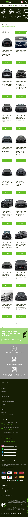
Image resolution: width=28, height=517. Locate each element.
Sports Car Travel (5, 399)
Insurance (3, 407)
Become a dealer (5, 396)
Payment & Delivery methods (8, 401)
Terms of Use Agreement (7, 414)
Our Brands (4, 386)
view (7, 62)
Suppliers (3, 391)
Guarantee (3, 388)
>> (25, 323)
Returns (3, 404)
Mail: (9, 441)
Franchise (3, 393)
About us (3, 412)
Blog (2, 409)
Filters (21, 32)
